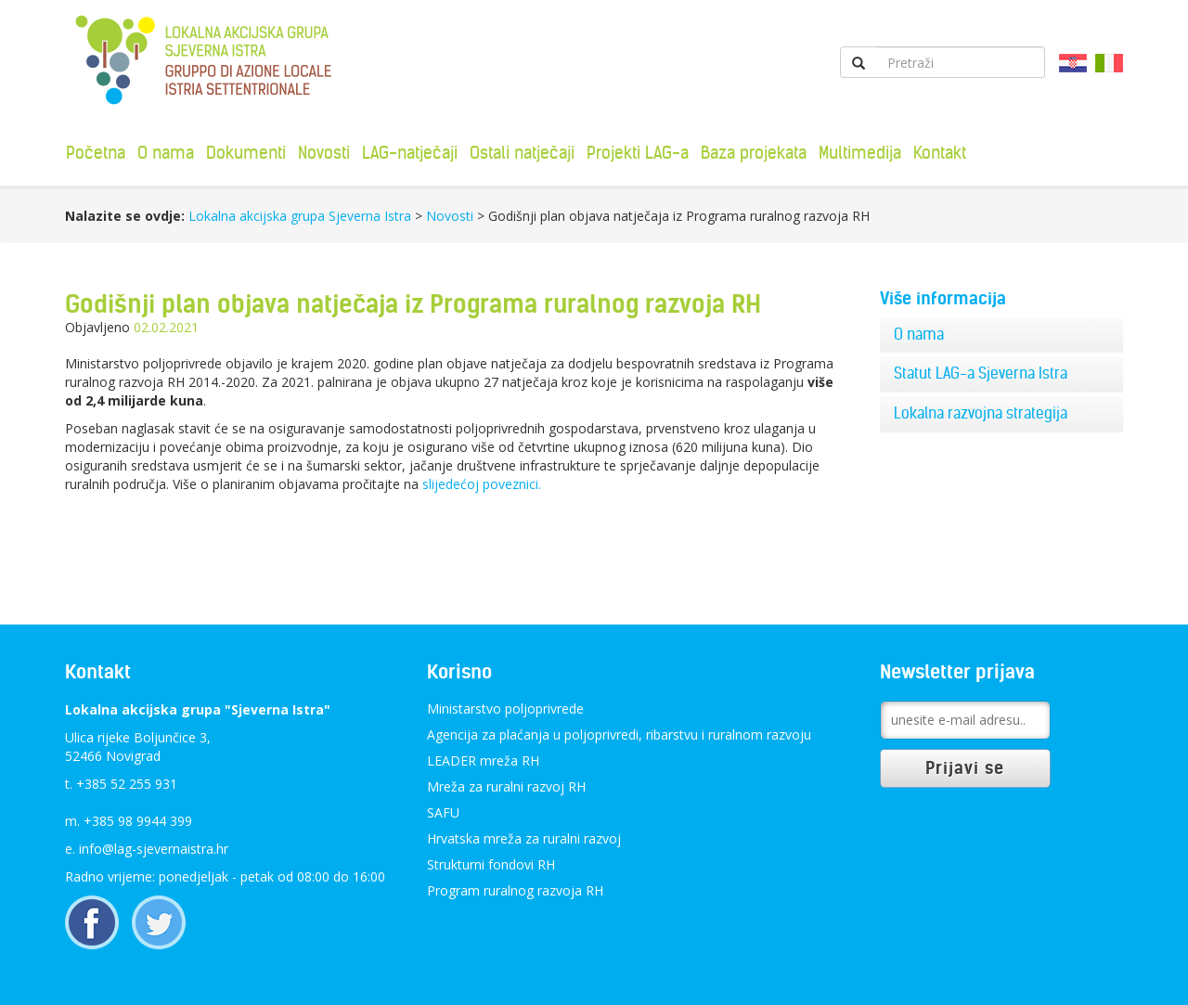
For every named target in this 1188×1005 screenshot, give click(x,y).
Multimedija (860, 152)
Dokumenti (246, 152)
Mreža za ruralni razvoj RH (506, 786)
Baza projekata (754, 152)
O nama (165, 152)
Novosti (324, 152)
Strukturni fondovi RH (491, 864)
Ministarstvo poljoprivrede (505, 708)
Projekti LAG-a (638, 152)
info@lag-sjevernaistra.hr (153, 848)
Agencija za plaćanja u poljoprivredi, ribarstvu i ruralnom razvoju (619, 734)
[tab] (1002, 335)
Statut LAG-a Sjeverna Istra (980, 373)
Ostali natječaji (522, 152)
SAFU (443, 812)
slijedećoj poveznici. (480, 484)
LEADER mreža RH (483, 760)
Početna (95, 152)
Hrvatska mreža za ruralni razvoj (524, 838)
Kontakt (939, 152)
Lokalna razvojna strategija (980, 413)
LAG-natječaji (410, 152)
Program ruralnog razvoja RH (515, 890)
